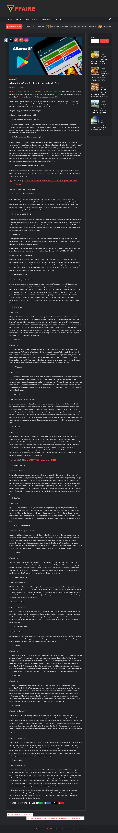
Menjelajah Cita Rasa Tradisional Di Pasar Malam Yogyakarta (77, 26)
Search (93, 37)
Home (10, 19)
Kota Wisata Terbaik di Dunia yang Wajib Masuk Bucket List (99, 126)
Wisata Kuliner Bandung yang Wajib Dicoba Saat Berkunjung (99, 93)
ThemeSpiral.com (79, 829)
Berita (14, 79)
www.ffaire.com (15, 91)
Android (20, 97)
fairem (11, 87)
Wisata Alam (47, 19)
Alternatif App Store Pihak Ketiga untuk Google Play (42, 91)
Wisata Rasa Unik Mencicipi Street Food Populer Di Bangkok (25, 26)
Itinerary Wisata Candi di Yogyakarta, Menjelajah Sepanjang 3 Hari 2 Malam (54, 818)
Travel (19, 19)
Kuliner (59, 19)
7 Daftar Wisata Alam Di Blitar (40, 459)
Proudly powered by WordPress (43, 829)
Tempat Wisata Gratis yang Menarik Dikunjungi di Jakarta (98, 109)
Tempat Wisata (31, 19)
